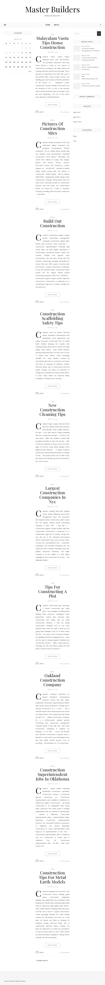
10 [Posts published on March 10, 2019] (30, 53)
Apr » (30, 71)
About (56, 25)
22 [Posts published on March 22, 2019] (22, 62)
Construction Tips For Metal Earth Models (52, 877)
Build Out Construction (52, 223)
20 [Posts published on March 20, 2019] (14, 62)
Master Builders (52, 9)
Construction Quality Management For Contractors (91, 49)
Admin (41, 112)
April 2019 (76, 117)
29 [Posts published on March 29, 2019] (22, 67)
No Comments (64, 112)
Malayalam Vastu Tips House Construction (52, 42)
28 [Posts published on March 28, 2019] (18, 67)
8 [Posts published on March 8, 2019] (22, 53)
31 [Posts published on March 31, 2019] (30, 67)
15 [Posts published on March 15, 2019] (22, 57)
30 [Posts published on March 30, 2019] (26, 67)
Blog (52, 120)
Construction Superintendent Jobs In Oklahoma (52, 774)
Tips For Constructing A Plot (52, 591)
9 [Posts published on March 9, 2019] (26, 53)
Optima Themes (21, 981)
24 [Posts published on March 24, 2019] (30, 62)
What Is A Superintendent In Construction (90, 68)
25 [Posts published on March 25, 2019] (6, 67)
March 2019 (77, 122)
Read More (52, 105)
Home (48, 25)
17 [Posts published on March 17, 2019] (30, 57)
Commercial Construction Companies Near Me (89, 59)
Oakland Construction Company (52, 680)
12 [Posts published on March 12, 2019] (10, 57)
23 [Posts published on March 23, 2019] (26, 62)
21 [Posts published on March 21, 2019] (18, 62)
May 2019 (76, 112)
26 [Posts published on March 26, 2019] (10, 67)
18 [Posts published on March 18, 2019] (6, 62)
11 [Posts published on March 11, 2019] (6, 57)
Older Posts (42, 960)
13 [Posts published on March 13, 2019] (14, 57)
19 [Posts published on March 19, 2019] (10, 62)
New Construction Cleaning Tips (52, 409)
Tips (52, 34)
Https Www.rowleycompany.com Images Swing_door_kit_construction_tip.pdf (91, 78)
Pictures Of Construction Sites (52, 128)
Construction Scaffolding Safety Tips (52, 318)
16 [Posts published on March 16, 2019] (26, 57)
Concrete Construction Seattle (91, 86)
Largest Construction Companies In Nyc (52, 494)
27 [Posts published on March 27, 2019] (14, 67)
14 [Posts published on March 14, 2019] (18, 57)
